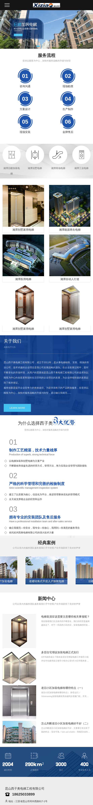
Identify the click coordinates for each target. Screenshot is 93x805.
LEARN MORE (17, 408)
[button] (32, 46)
